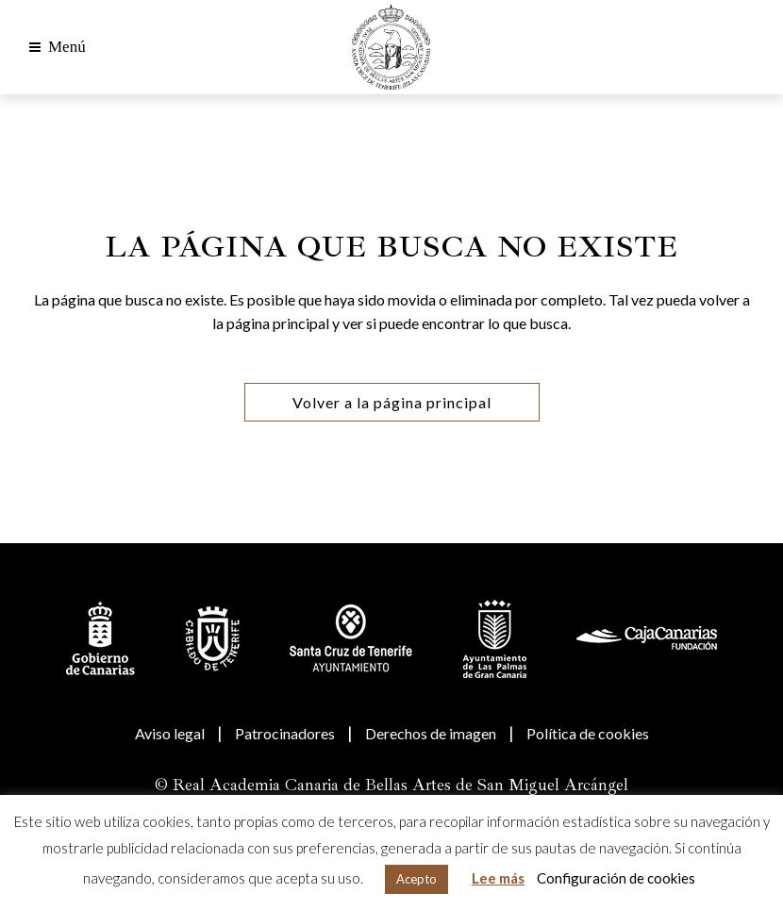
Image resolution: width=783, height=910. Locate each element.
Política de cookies (587, 733)
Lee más (498, 877)
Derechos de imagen (430, 733)
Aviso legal (170, 733)
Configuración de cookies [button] (616, 877)
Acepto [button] (416, 878)
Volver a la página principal (391, 402)
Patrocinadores (285, 733)
